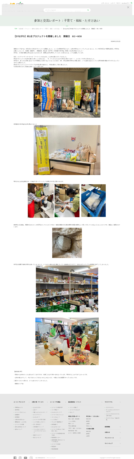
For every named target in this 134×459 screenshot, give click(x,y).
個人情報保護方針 (40, 457)
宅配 (118, 3)
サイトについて (50, 457)
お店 (113, 3)
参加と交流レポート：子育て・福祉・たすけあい (46, 28)
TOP (16, 28)
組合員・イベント (24, 28)
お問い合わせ (105, 3)
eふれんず (125, 3)
